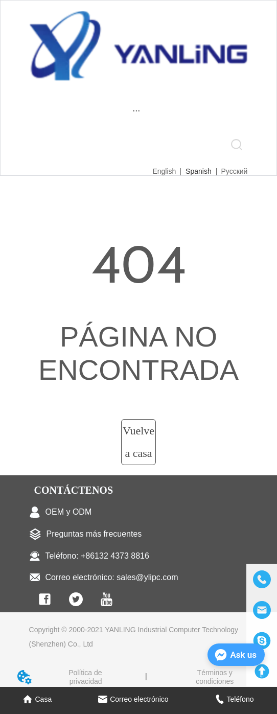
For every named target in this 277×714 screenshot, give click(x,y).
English (164, 171)
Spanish (199, 171)
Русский (234, 171)
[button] (136, 111)
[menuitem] (136, 111)
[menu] (136, 111)
